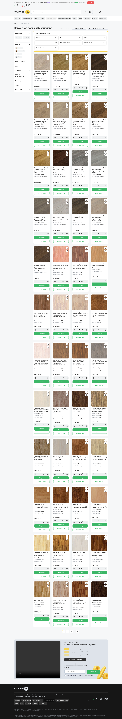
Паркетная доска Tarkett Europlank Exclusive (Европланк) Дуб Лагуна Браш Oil (99, 170)
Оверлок (32, 2)
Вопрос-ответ (42, 696)
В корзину (41, 93)
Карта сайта (16, 710)
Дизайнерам (45, 2)
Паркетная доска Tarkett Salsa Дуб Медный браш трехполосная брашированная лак (41, 314)
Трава (75, 18)
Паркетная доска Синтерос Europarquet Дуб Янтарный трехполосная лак (80, 459)
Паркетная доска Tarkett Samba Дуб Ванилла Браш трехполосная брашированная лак (60, 411)
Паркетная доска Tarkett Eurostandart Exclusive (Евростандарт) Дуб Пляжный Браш (41, 122)
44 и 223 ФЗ (35, 694)
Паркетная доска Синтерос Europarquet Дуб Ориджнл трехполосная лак (41, 507)
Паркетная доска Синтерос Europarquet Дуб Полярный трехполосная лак (99, 459)
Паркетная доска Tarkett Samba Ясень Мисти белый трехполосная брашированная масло (60, 266)
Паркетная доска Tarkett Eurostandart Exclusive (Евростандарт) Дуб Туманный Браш (60, 122)
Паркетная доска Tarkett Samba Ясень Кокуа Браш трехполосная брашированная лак (79, 411)
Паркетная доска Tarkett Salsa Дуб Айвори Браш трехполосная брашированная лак (60, 601)
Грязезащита (102, 18)
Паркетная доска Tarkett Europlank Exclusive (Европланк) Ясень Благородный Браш (41, 266)
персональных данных (87, 675)
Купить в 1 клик (42, 97)
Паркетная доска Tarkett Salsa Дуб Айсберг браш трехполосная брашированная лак (60, 314)
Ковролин (17, 18)
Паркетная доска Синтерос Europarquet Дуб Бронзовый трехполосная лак (80, 507)
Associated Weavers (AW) (81, 652)
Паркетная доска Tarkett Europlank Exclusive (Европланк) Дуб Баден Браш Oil (79, 170)
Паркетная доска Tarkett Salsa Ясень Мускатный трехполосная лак (60, 554)
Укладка (27, 2)
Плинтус (94, 18)
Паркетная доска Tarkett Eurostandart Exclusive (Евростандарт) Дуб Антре (80, 73)
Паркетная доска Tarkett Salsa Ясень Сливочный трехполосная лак (99, 265)
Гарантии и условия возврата (47, 694)
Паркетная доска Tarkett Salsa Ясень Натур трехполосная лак (41, 554)
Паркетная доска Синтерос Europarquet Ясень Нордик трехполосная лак (59, 459)
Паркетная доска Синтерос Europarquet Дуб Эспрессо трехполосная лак (99, 314)
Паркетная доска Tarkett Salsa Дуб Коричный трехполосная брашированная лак (79, 362)
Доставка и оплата (19, 2)
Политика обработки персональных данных (30, 710)
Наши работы (54, 2)
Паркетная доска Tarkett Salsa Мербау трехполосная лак (99, 554)
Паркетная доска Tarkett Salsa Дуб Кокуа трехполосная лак (99, 600)
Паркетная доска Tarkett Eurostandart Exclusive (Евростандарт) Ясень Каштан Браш (99, 122)
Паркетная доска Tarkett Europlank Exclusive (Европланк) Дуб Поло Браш (79, 218)
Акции (37, 2)
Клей (80, 18)
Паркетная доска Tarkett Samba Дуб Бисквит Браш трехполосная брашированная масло (80, 266)
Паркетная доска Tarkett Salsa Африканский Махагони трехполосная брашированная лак (79, 601)
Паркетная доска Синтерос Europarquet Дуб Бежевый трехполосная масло (80, 314)
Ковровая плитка (27, 18)
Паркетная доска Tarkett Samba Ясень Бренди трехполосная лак (99, 410)
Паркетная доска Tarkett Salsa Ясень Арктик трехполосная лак (79, 554)
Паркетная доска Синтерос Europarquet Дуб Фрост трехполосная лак (41, 410)
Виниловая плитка (39, 18)
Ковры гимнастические (64, 18)
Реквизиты (27, 696)
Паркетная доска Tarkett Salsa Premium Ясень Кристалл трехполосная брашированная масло (41, 362)
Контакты (34, 696)
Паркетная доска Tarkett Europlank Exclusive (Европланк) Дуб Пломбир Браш (60, 218)
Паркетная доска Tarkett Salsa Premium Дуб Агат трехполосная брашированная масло (60, 362)
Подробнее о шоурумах (75, 659)
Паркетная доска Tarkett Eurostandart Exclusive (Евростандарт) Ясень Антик (79, 122)
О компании (82, 2)
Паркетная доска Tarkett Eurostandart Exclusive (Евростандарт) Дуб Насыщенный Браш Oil (99, 74)
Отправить (93, 671)
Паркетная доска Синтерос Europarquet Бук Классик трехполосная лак (99, 506)
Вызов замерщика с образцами (67, 2)
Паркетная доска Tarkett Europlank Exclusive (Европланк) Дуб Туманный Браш (99, 218)
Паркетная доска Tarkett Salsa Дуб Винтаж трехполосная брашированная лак (41, 459)
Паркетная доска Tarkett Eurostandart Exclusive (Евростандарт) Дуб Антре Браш (60, 74)
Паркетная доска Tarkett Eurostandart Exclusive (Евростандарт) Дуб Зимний (41, 74)
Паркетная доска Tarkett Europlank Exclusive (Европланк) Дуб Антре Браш (41, 170)
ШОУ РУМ (90, 2)
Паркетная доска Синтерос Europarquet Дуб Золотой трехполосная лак (61, 506)
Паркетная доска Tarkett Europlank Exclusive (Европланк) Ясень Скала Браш (60, 170)
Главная (16, 23)
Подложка (87, 18)
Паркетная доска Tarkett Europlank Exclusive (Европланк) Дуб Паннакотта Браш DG (41, 218)
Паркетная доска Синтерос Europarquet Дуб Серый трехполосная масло (99, 362)
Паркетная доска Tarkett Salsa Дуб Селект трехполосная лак (41, 600)
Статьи (28, 694)
